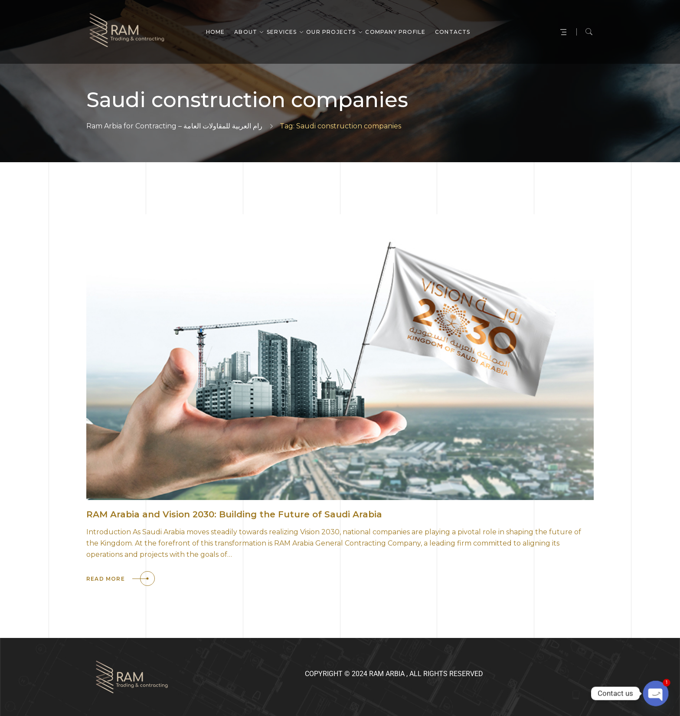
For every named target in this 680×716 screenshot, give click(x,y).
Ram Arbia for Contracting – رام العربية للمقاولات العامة (174, 126)
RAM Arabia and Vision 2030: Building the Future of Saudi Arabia (234, 514)
